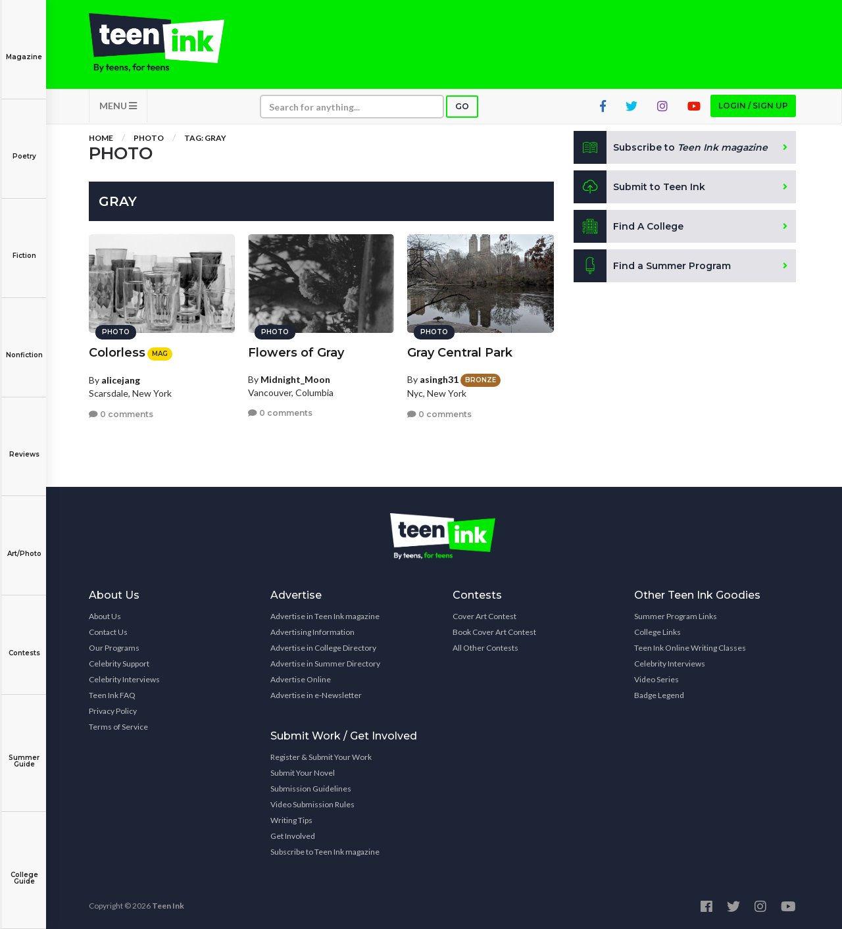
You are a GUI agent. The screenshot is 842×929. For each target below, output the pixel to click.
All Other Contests (485, 648)
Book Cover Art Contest (494, 632)
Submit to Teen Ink (639, 186)
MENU (118, 105)
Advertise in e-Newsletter (316, 695)
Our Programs (114, 648)
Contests (24, 643)
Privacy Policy (113, 711)
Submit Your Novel (302, 773)
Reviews (24, 445)
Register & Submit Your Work (321, 757)
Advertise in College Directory (323, 648)
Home (101, 138)
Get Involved (292, 836)
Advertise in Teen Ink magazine (325, 616)
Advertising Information (312, 632)
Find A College (628, 226)
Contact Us (108, 632)
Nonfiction (24, 345)
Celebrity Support (119, 663)
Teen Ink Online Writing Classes (690, 648)
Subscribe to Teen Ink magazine (325, 852)
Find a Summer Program (652, 265)
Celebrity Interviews (124, 679)
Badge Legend (659, 695)
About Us (105, 616)
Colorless (117, 352)
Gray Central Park (459, 352)
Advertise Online (300, 679)
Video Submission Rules (312, 804)
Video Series (656, 679)
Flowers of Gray (296, 352)
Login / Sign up (753, 106)
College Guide (24, 869)
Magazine (24, 47)
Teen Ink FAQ (112, 695)
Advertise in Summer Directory (325, 663)
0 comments (121, 414)
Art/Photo (24, 544)
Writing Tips (291, 820)
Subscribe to (671, 147)
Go (462, 106)
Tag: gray (205, 138)
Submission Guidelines (310, 788)
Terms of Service (118, 727)
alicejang (120, 380)
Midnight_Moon (295, 379)
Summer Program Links (675, 616)
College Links (657, 632)
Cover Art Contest (484, 616)
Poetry (24, 147)
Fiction (24, 246)
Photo (149, 138)
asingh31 (439, 379)
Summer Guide (24, 751)
